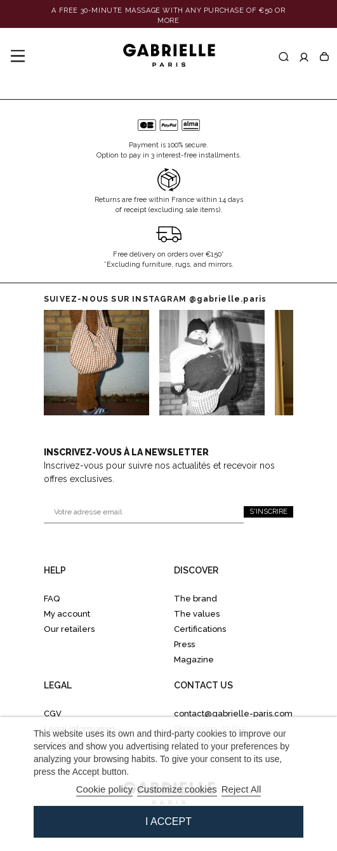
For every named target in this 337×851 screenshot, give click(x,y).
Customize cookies (177, 789)
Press (184, 644)
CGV (53, 713)
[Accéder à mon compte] (304, 56)
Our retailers (69, 629)
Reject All (241, 789)
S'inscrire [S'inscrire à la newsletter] (268, 511)
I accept (168, 821)
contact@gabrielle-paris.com (233, 713)
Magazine (194, 659)
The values (197, 614)
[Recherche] (284, 56)
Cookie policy (104, 789)
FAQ (52, 598)
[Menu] (17, 56)
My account (67, 614)
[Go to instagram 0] (96, 362)
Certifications (200, 629)
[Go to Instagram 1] (212, 362)
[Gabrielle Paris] (168, 56)
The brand (195, 598)
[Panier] (324, 56)
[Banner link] (168, 16)
